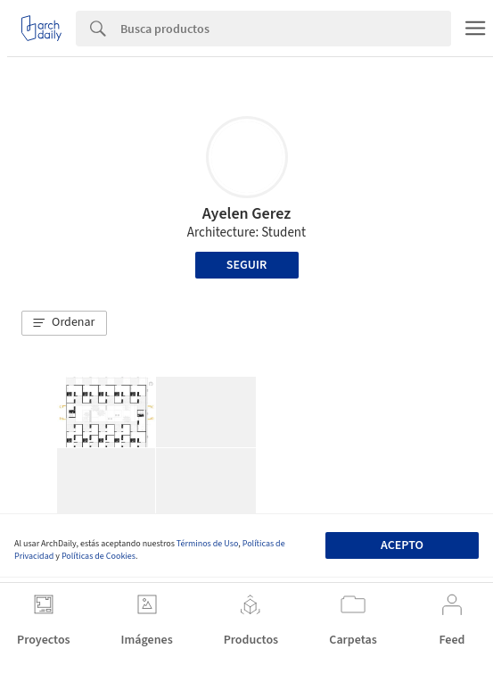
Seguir (246, 265)
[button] (64, 323)
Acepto (402, 545)
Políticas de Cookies (99, 556)
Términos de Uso (207, 543)
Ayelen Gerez (246, 214)
